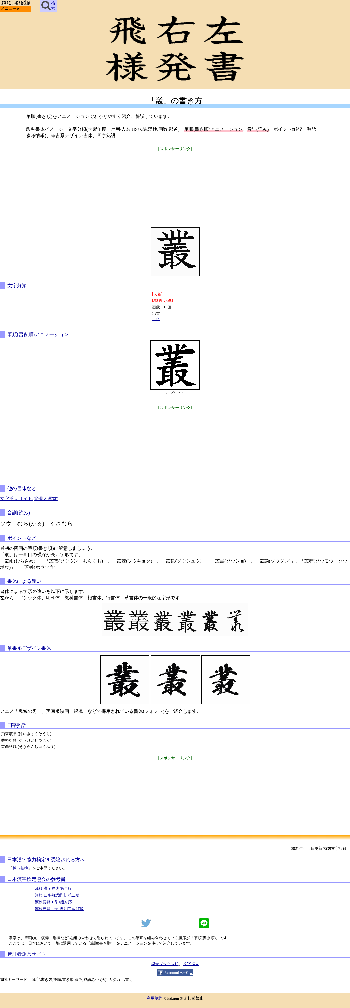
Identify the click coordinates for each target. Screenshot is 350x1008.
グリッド (177, 393)
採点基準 (20, 868)
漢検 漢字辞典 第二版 (53, 888)
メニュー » (10, 9)
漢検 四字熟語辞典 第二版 (57, 895)
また (156, 319)
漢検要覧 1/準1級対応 (53, 902)
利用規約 (154, 998)
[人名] (157, 294)
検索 (48, 6)
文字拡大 (191, 964)
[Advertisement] (175, 186)
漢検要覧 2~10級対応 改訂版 (59, 909)
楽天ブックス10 (165, 964)
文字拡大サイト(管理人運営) (29, 498)
